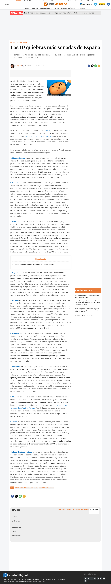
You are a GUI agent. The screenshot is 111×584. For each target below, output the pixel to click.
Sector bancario (49, 486)
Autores (62, 579)
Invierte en (35, 8)
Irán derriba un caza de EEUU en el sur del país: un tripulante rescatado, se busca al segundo (59, 13)
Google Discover (98, 578)
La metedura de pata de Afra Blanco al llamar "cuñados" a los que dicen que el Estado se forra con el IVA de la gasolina (87, 302)
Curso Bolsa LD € (65, 8)
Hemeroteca (16, 535)
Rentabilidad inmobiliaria (78, 8)
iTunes (85, 580)
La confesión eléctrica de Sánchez (84, 315)
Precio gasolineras (16, 525)
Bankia (17, 486)
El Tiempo (16, 520)
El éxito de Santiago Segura (89, 0)
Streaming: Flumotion (31, 581)
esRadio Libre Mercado (46, 8)
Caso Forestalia (25, 0)
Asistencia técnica (52, 579)
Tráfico (14, 516)
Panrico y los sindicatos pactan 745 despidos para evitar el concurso (35, 264)
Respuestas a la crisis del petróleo (62, 0)
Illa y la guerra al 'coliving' (48, 0)
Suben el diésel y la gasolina (77, 0)
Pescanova (42, 486)
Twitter (88, 578)
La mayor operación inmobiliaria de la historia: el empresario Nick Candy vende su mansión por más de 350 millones (87, 309)
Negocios (56, 8)
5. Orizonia (14, 300)
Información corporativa (11, 579)
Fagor (21, 486)
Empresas (27, 8)
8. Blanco (14, 396)
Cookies (42, 579)
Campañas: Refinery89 (8, 581)
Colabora (102, 4)
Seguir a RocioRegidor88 (23, 66)
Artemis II (40, 0)
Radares (15, 530)
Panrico (48, 131)
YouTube (95, 578)
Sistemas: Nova (41, 581)
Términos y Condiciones (29, 579)
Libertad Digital (43, 574)
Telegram (105, 578)
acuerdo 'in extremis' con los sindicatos (40, 136)
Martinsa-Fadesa (28, 486)
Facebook (85, 578)
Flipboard (102, 578)
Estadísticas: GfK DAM (20, 581)
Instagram (92, 578)
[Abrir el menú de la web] (22, 4)
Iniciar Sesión (108, 4)
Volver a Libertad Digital (86, 4)
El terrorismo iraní (33, 0)
